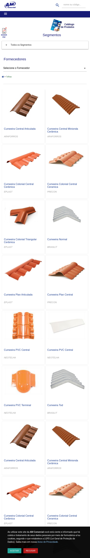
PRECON (52, 191)
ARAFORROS (11, 136)
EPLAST (8, 191)
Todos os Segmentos (18, 45)
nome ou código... (72, 4)
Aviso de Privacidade (47, 542)
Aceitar (14, 550)
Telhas (9, 77)
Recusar (30, 550)
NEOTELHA (10, 357)
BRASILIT (52, 247)
